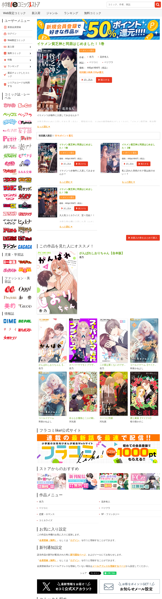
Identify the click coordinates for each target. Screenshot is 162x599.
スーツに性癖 (106, 418)
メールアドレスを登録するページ (109, 566)
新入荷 (36, 13)
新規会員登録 (14, 27)
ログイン (74, 540)
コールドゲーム (46, 418)
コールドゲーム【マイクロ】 (144, 365)
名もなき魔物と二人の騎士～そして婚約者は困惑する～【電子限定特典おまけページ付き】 (83, 418)
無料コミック (92, 13)
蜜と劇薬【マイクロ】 (141, 418)
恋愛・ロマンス (47, 514)
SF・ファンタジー (110, 514)
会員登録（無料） (48, 540)
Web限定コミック (14, 13)
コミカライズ (45, 520)
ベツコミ (93, 62)
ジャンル (52, 13)
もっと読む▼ (43, 126)
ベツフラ (108, 62)
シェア (83, 573)
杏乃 (91, 57)
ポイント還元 (88, 50)
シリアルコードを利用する (19, 84)
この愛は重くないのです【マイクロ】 (114, 365)
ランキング (71, 13)
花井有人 (104, 57)
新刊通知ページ (78, 554)
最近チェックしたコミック (19, 74)
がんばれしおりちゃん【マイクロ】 (53, 365)
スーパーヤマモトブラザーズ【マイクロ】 (83, 365)
